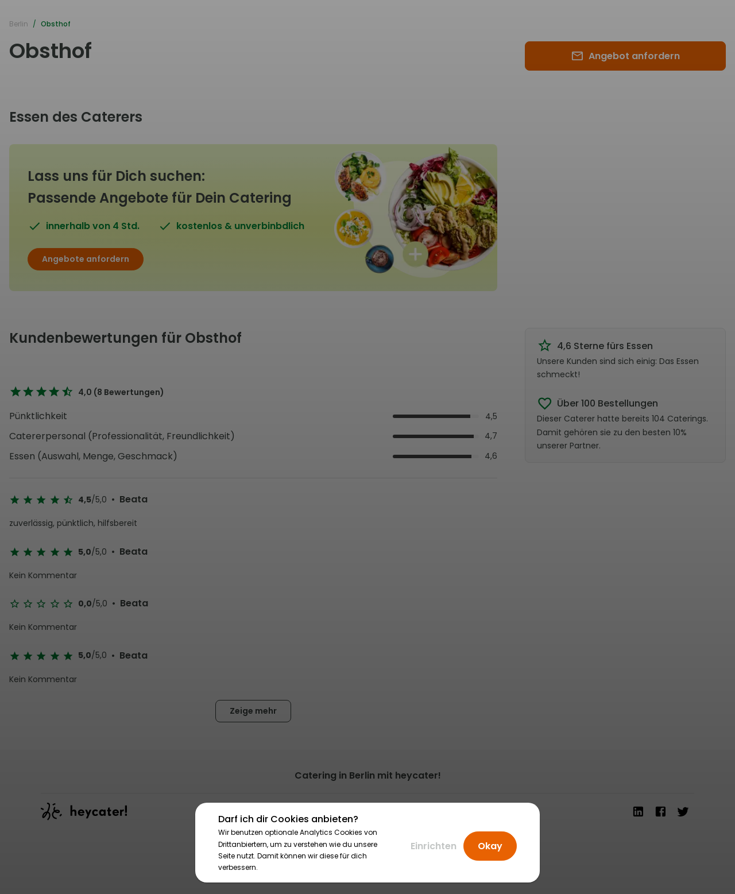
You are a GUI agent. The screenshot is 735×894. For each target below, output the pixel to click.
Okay (490, 846)
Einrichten (434, 846)
